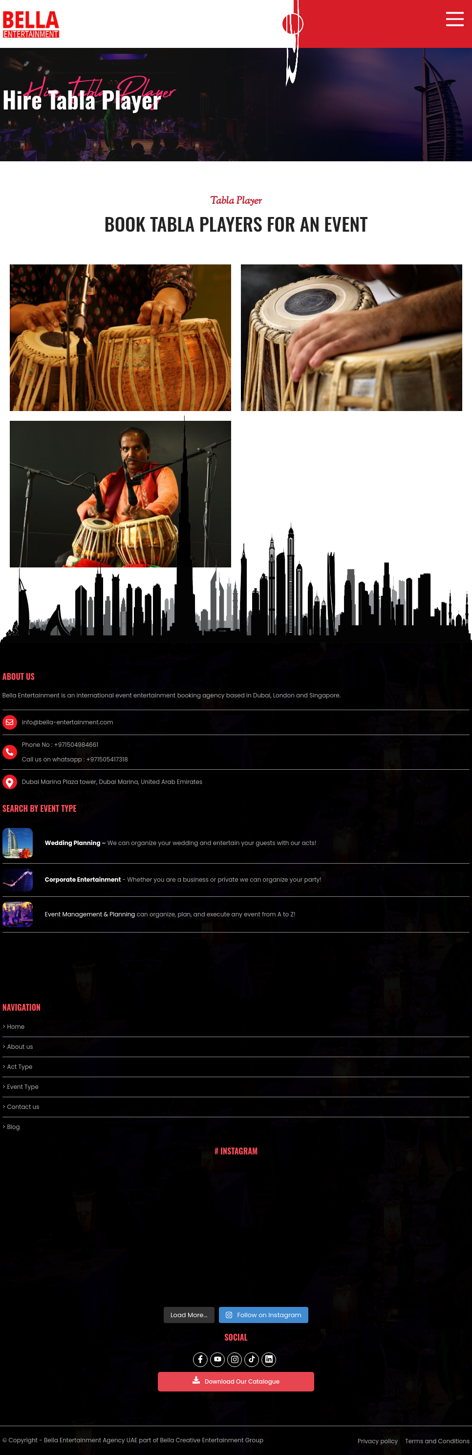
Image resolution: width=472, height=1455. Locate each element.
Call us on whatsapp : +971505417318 (75, 759)
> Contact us (21, 1107)
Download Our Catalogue (236, 1381)
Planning (122, 914)
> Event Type (20, 1087)
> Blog (11, 1127)
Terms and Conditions (437, 1441)
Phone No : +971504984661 (60, 744)
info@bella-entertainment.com (67, 722)
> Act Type (17, 1067)
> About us (17, 1046)
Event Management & (77, 914)
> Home (13, 1026)
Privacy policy (378, 1441)
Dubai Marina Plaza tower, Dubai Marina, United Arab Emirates (112, 782)
